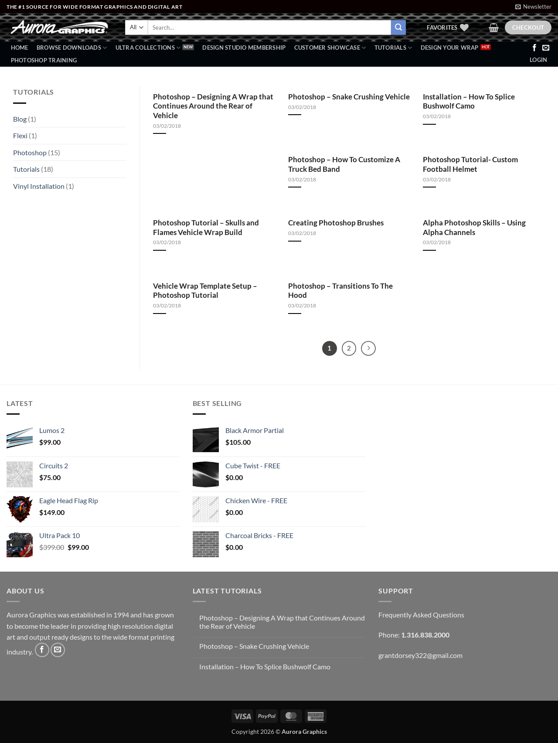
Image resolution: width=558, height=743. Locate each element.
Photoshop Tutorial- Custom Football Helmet (470, 164)
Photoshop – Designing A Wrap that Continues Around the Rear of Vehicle (213, 106)
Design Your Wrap (450, 47)
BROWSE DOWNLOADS (72, 48)
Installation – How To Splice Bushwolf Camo (469, 101)
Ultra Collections (148, 48)
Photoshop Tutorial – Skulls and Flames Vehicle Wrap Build (206, 227)
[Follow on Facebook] (534, 48)
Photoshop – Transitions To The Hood (340, 291)
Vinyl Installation (39, 186)
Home (19, 47)
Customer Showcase (330, 48)
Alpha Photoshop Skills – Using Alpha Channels (474, 227)
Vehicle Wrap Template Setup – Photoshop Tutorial (205, 291)
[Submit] (398, 27)
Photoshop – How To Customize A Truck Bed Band (344, 164)
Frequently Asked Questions (421, 614)
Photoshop (30, 152)
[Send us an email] (545, 48)
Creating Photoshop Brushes (336, 222)
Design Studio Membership (244, 47)
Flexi (20, 135)
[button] (533, 6)
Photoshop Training (44, 60)
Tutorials (393, 48)
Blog (20, 119)
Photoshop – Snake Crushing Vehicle (349, 96)
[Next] (368, 348)
